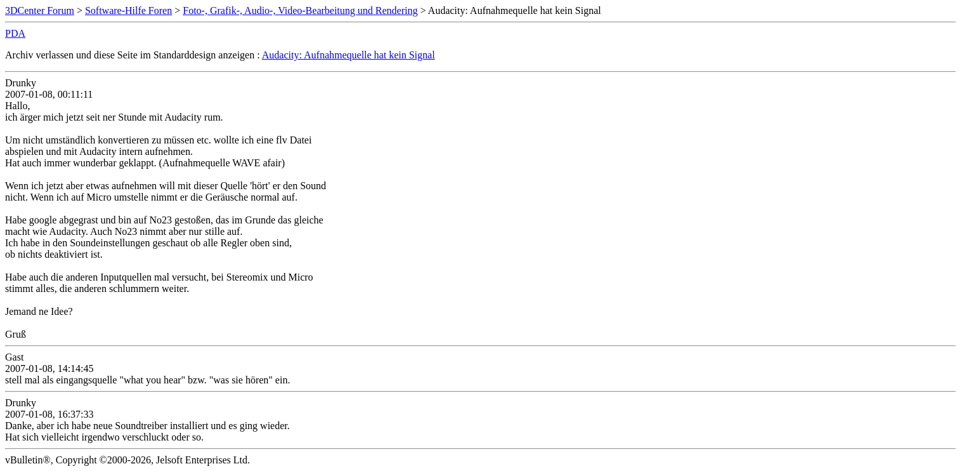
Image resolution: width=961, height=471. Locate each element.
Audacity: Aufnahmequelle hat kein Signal (348, 55)
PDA (15, 33)
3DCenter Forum (39, 10)
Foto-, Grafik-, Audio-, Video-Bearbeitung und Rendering (300, 10)
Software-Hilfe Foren (128, 10)
